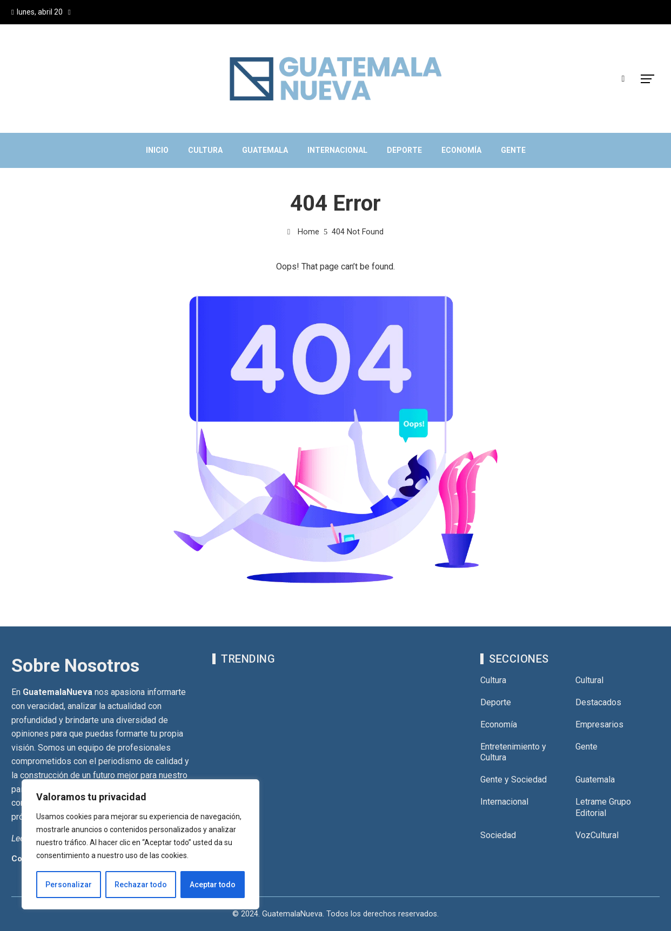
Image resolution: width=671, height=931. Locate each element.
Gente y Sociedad (513, 779)
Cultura (493, 680)
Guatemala (595, 779)
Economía (498, 724)
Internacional (504, 802)
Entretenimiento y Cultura (513, 752)
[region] (140, 844)
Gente (586, 746)
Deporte (495, 702)
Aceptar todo (213, 884)
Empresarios (599, 724)
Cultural (589, 680)
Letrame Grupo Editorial (603, 807)
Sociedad (498, 835)
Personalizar (68, 884)
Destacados (598, 702)
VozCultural (597, 835)
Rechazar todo (141, 884)
